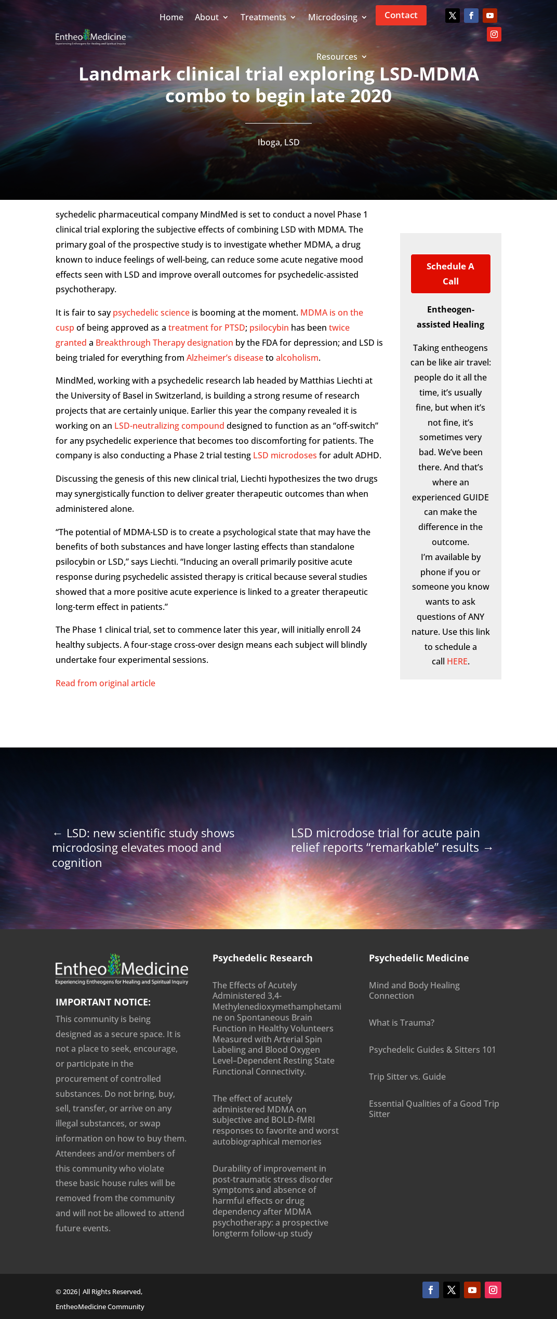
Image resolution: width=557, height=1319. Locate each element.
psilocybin (269, 327)
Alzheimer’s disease (225, 357)
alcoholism (297, 357)
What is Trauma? (401, 1022)
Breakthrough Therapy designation (164, 342)
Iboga (269, 142)
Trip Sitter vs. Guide (407, 1076)
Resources (336, 56)
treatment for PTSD (206, 327)
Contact (401, 15)
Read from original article (105, 683)
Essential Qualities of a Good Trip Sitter (434, 1109)
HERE (457, 661)
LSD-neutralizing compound (169, 425)
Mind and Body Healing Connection (414, 991)
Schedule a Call (450, 273)
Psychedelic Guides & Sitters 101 (432, 1049)
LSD (292, 142)
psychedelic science (151, 312)
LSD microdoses (285, 455)
